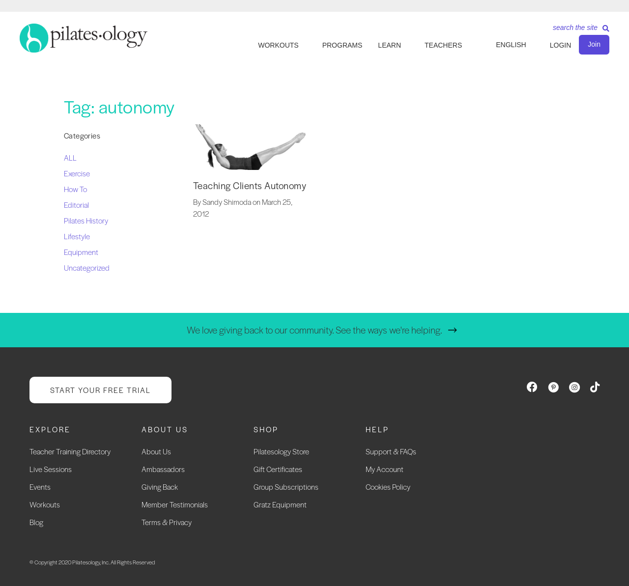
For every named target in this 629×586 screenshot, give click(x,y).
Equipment (81, 252)
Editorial (76, 204)
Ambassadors (163, 469)
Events (40, 486)
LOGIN (561, 45)
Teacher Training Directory (70, 451)
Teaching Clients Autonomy (250, 185)
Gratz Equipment (280, 504)
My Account (384, 469)
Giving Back (160, 486)
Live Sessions (50, 469)
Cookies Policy (388, 486)
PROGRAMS (342, 45)
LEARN (389, 45)
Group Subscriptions (286, 486)
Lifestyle (77, 236)
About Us (156, 451)
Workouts (44, 504)
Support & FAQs (391, 451)
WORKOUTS (278, 45)
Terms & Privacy (167, 522)
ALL (70, 157)
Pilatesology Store (281, 451)
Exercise (77, 173)
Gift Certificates (278, 469)
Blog (36, 522)
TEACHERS (443, 45)
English (511, 45)
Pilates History (86, 220)
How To (75, 189)
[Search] (577, 30)
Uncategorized (87, 267)
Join (594, 44)
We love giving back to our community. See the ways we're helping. (314, 329)
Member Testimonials (175, 504)
